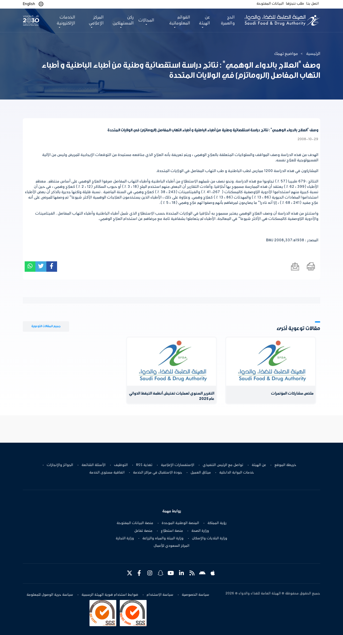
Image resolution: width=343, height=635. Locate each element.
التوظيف (121, 465)
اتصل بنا (312, 3)
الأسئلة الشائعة (93, 465)
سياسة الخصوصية (195, 594)
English (29, 4)
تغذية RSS (144, 465)
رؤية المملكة (216, 523)
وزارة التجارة (125, 538)
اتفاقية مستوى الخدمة (107, 472)
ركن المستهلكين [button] (123, 20)
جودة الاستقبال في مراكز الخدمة (157, 472)
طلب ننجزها (295, 3)
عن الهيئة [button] (204, 20)
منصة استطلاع (172, 531)
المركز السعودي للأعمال (171, 546)
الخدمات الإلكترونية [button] (66, 20)
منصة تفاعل (143, 531)
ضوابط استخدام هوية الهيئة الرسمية (109, 594)
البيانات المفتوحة (270, 3)
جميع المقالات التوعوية (46, 326)
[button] (41, 4)
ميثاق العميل (201, 472)
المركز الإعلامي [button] (95, 20)
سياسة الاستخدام (160, 594)
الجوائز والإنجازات (60, 465)
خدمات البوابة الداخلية (236, 472)
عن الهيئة (259, 465)
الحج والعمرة (228, 20)
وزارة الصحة (200, 531)
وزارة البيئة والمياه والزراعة (163, 538)
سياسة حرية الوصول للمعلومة (50, 594)
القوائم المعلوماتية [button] (179, 20)
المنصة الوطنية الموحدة (180, 523)
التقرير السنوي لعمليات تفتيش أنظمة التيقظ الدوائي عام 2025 (171, 396)
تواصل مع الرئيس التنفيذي (223, 465)
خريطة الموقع (285, 465)
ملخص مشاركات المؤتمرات (292, 393)
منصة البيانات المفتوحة (135, 523)
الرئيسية (313, 54)
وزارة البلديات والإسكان (209, 538)
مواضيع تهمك (286, 54)
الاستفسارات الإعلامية (177, 465)
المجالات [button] (146, 20)
